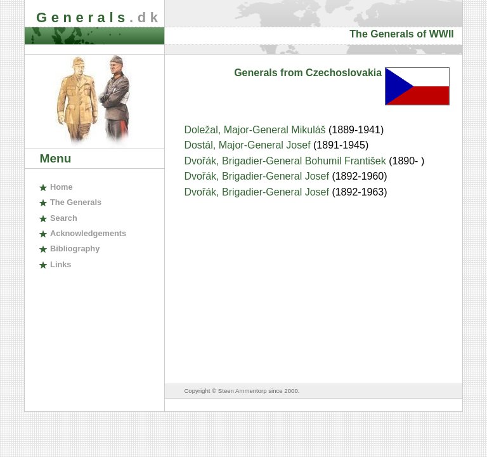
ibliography (75, 248)
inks (60, 264)
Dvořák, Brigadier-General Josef (258, 176)
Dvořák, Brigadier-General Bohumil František (286, 161)
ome (61, 187)
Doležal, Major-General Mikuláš (256, 129)
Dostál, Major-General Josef (248, 145)
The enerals (75, 202)
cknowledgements (88, 233)
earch (63, 218)
